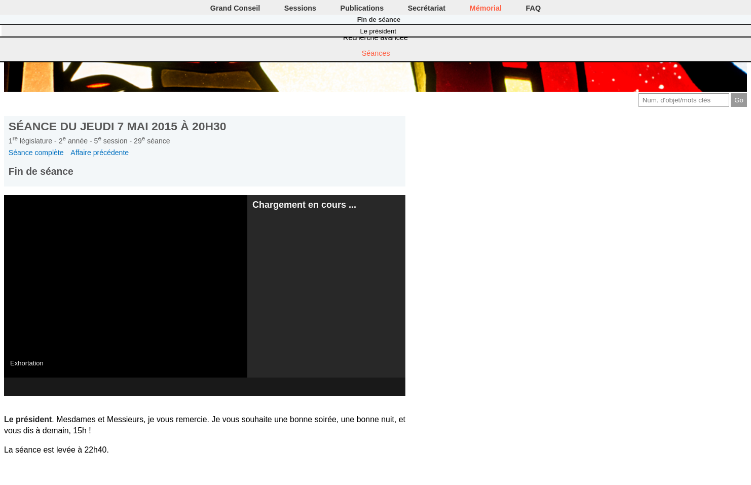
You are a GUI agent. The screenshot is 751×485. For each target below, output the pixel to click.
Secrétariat (426, 8)
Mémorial (486, 8)
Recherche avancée (375, 37)
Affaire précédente (99, 152)
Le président (378, 31)
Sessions (300, 8)
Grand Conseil (235, 8)
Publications (362, 8)
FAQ (533, 8)
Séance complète (36, 152)
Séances (376, 53)
